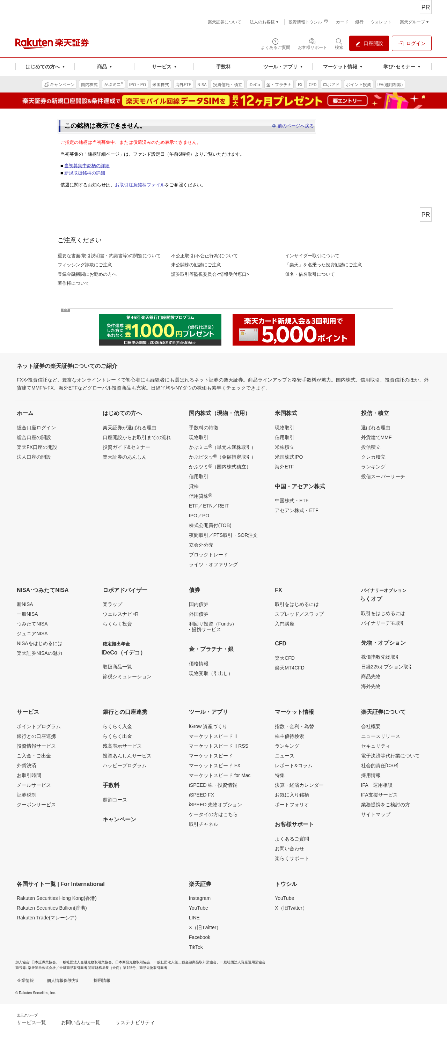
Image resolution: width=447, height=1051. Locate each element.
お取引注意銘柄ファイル (140, 184)
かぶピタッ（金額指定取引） (222, 456)
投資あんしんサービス (127, 755)
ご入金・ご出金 (34, 755)
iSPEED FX (201, 795)
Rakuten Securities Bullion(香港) (52, 908)
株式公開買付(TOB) (210, 525)
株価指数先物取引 (380, 657)
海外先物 (371, 686)
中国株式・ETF (291, 500)
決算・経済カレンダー (299, 785)
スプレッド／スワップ (299, 614)
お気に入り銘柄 (292, 795)
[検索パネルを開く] (339, 43)
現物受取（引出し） (211, 673)
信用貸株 (200, 496)
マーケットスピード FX (215, 765)
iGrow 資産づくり (208, 726)
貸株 (194, 486)
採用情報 (371, 775)
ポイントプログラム (39, 726)
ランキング (373, 466)
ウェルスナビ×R (120, 614)
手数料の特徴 (203, 427)
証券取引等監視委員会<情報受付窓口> (210, 274)
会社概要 (371, 726)
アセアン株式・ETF (296, 510)
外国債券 (198, 614)
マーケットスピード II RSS (218, 746)
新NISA (25, 604)
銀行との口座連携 (36, 736)
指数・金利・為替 (294, 726)
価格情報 (198, 663)
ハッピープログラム (125, 765)
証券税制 (26, 795)
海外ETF (284, 466)
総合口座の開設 (34, 437)
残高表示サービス (122, 746)
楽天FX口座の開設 (37, 447)
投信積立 (371, 447)
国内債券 (198, 604)
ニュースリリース (380, 736)
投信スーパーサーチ (383, 476)
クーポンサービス (36, 804)
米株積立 (284, 447)
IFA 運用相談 (377, 785)
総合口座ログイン (36, 427)
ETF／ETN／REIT (209, 506)
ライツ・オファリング (213, 564)
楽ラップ (112, 604)
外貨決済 (26, 765)
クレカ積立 (373, 457)
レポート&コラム (293, 765)
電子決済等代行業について (390, 755)
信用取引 (198, 476)
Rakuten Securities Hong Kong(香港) (57, 898)
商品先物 (371, 676)
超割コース (115, 799)
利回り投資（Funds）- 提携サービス (213, 626)
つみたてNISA (32, 624)
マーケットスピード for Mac (220, 775)
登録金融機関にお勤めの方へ (87, 274)
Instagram (200, 898)
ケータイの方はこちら (213, 814)
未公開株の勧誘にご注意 (196, 264)
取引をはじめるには (297, 604)
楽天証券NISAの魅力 (40, 653)
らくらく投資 (117, 624)
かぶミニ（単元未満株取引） (222, 447)
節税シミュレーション (127, 676)
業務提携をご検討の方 (385, 804)
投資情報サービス (36, 746)
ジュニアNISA (32, 633)
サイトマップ (375, 814)
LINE (194, 917)
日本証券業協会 (43, 962)
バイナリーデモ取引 (383, 623)
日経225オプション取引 (387, 666)
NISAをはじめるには (40, 643)
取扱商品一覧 (117, 666)
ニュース (284, 755)
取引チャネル (203, 824)
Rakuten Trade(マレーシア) (46, 917)
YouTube (198, 908)
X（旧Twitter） (205, 927)
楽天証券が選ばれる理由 (129, 427)
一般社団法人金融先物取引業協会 (85, 962)
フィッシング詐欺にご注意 (85, 264)
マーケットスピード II (213, 736)
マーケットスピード (211, 755)
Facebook (199, 937)
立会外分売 (201, 545)
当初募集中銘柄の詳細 (87, 165)
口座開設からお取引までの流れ (137, 437)
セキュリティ (375, 746)
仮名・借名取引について (310, 274)
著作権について (73, 283)
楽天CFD (285, 658)
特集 (280, 775)
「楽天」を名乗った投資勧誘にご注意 (323, 264)
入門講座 (284, 624)
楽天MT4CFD (290, 668)
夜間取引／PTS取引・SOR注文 (223, 535)
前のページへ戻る (296, 125)
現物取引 (198, 437)
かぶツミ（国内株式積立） (220, 466)
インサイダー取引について (312, 255)
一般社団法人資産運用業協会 (242, 962)
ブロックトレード (208, 554)
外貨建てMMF (376, 437)
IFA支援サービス (379, 795)
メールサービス (34, 785)
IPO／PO (199, 515)
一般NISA (27, 614)
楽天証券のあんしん (125, 457)
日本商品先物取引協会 (132, 962)
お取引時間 (29, 775)
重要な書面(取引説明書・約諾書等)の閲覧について (109, 255)
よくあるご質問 (292, 839)
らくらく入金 (117, 726)
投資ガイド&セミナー (126, 447)
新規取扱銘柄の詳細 (84, 173)
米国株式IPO (289, 457)
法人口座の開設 (34, 457)
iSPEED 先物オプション (215, 804)
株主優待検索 (289, 736)
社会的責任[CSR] (379, 765)
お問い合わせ (289, 848)
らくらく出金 (117, 736)
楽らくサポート (292, 858)
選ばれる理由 (375, 427)
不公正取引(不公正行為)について (204, 255)
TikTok (196, 947)
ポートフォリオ (292, 804)
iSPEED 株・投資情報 (213, 785)
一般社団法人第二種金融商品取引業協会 (185, 962)
